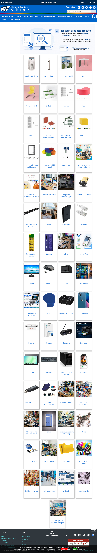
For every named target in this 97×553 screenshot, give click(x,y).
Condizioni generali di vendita (30, 541)
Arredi (87, 16)
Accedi (92, 2)
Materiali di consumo (8, 16)
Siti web (4, 19)
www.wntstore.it (6, 2)
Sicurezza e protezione (65, 16)
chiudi (74, 549)
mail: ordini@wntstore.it (7, 543)
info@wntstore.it (50, 2)
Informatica (78, 16)
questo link (64, 549)
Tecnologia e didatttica (48, 16)
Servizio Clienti (26, 536)
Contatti (82, 2)
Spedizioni (25, 539)
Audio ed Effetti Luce (16, 19)
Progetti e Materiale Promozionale (27, 16)
